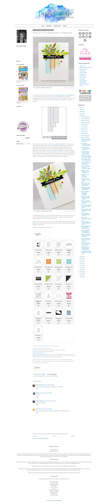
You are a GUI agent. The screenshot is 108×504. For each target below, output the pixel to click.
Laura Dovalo (82, 74)
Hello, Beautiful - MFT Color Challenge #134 (86, 159)
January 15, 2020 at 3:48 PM (48, 384)
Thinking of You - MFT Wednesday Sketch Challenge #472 (85, 188)
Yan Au (81, 85)
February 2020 (84, 135)
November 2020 (84, 118)
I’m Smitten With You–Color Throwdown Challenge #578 (85, 153)
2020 (81, 115)
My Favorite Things (54, 376)
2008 (81, 277)
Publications (49, 25)
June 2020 (83, 128)
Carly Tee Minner (83, 69)
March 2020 (83, 133)
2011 (81, 271)
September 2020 (84, 122)
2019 (81, 256)
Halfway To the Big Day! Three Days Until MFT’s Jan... (86, 235)
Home (43, 25)
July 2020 (83, 126)
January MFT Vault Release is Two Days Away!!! (86, 180)
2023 (81, 109)
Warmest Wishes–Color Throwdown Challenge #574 (86, 252)
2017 (81, 260)
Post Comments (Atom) (43, 438)
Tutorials (64, 25)
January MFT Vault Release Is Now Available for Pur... (85, 171)
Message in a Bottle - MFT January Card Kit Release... (86, 202)
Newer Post (35, 436)
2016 (81, 261)
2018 (81, 258)
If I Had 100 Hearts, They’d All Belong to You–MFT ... (85, 214)
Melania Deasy (83, 77)
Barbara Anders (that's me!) (85, 67)
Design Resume (57, 25)
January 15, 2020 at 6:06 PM (46, 393)
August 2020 (84, 124)
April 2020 (83, 131)
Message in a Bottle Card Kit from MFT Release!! (85, 198)
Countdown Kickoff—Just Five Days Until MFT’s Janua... (85, 244)
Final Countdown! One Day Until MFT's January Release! (85, 227)
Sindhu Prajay (83, 82)
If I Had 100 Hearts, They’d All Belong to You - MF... (85, 148)
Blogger (59, 500)
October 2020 (84, 120)
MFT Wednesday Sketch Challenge (43, 376)
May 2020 (83, 130)
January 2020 (84, 137)
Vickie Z (38, 393)
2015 (81, 263)
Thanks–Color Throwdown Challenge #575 (86, 219)
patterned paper (59, 144)
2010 (81, 273)
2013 (81, 267)
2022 (81, 111)
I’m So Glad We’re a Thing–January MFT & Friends (86, 223)
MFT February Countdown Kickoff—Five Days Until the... (86, 144)
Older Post (73, 436)
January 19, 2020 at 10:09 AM (45, 408)
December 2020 (84, 116)
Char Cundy (38, 384)
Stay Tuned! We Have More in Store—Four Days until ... (86, 239)
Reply (37, 388)
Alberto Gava (82, 66)
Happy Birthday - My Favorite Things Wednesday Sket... (85, 248)
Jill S (37, 408)
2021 (81, 113)
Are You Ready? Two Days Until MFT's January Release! (85, 231)
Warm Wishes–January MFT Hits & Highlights (86, 156)
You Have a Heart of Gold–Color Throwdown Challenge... (85, 193)
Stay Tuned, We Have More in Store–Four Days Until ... (85, 140)
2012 (81, 269)
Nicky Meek (82, 79)
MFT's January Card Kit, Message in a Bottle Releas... (86, 206)
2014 (81, 265)
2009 (81, 275)
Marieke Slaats (83, 75)
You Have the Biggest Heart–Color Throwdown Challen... (86, 167)
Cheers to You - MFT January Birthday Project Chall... (85, 184)
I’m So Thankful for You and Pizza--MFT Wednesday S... (86, 163)
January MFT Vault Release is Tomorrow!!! (85, 175)
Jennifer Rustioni (83, 72)
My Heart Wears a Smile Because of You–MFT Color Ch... (86, 210)
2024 (81, 107)
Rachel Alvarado (83, 80)
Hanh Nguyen (83, 70)
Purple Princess (39, 400)
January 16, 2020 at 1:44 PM (50, 400)
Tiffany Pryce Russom (84, 84)
